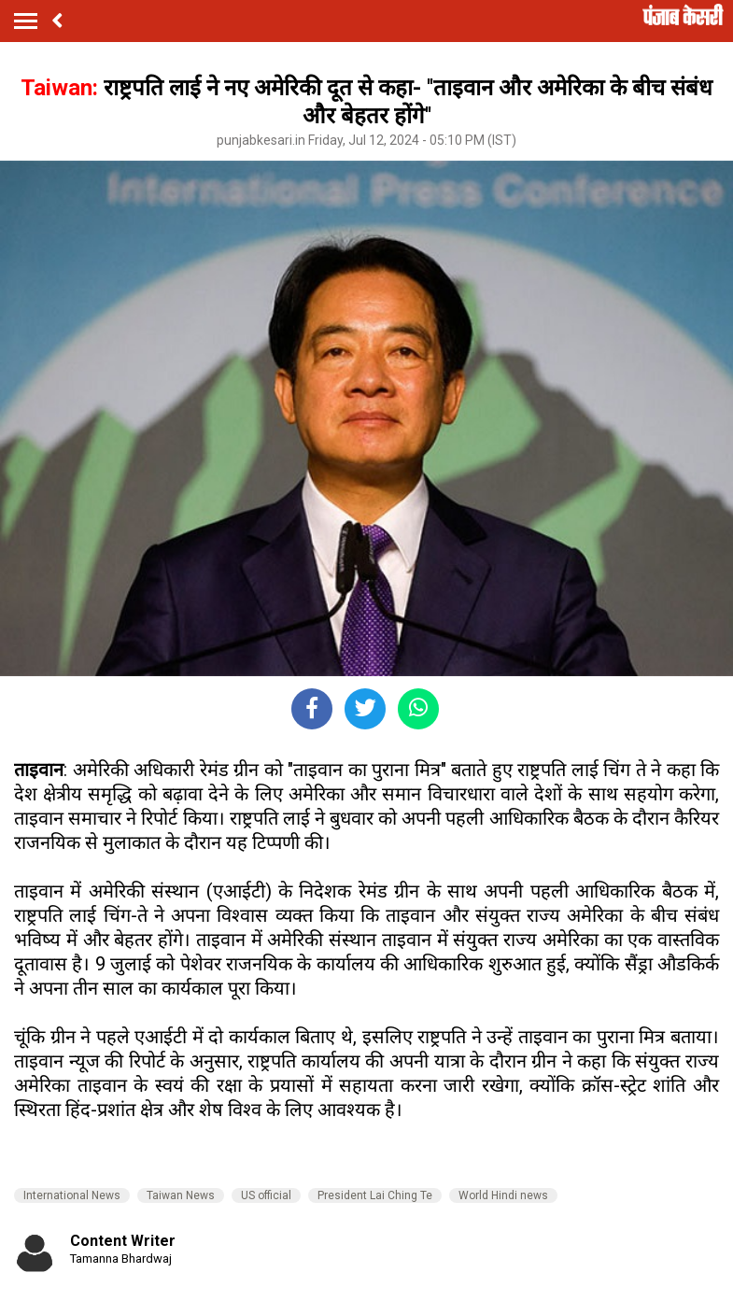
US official (266, 1195)
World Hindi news (503, 1195)
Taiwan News (181, 1195)
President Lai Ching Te (374, 1195)
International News (71, 1195)
